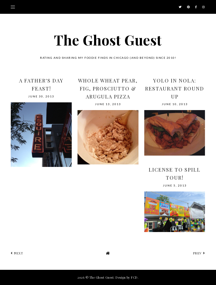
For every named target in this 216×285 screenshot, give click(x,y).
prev (199, 253)
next (17, 253)
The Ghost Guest (108, 40)
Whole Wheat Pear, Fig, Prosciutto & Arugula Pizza (108, 88)
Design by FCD (127, 277)
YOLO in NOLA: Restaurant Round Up (174, 88)
